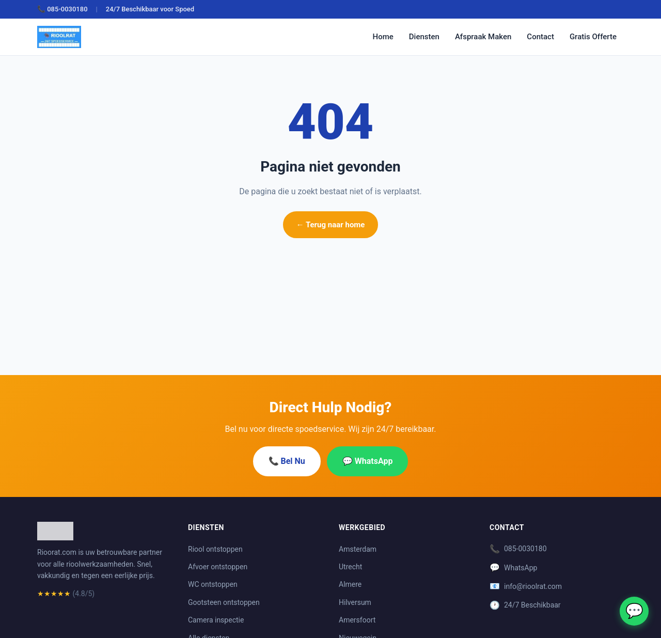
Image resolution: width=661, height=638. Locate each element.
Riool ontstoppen (215, 549)
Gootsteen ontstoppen (224, 602)
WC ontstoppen (213, 584)
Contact (540, 36)
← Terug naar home (330, 224)
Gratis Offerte (593, 36)
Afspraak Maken (483, 36)
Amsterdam (357, 549)
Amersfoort (357, 620)
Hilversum (355, 602)
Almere (350, 584)
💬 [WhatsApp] (634, 610)
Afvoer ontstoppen (217, 567)
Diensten (424, 36)
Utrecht (350, 567)
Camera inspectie (216, 620)
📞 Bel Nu (287, 461)
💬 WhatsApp (367, 461)
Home (383, 36)
